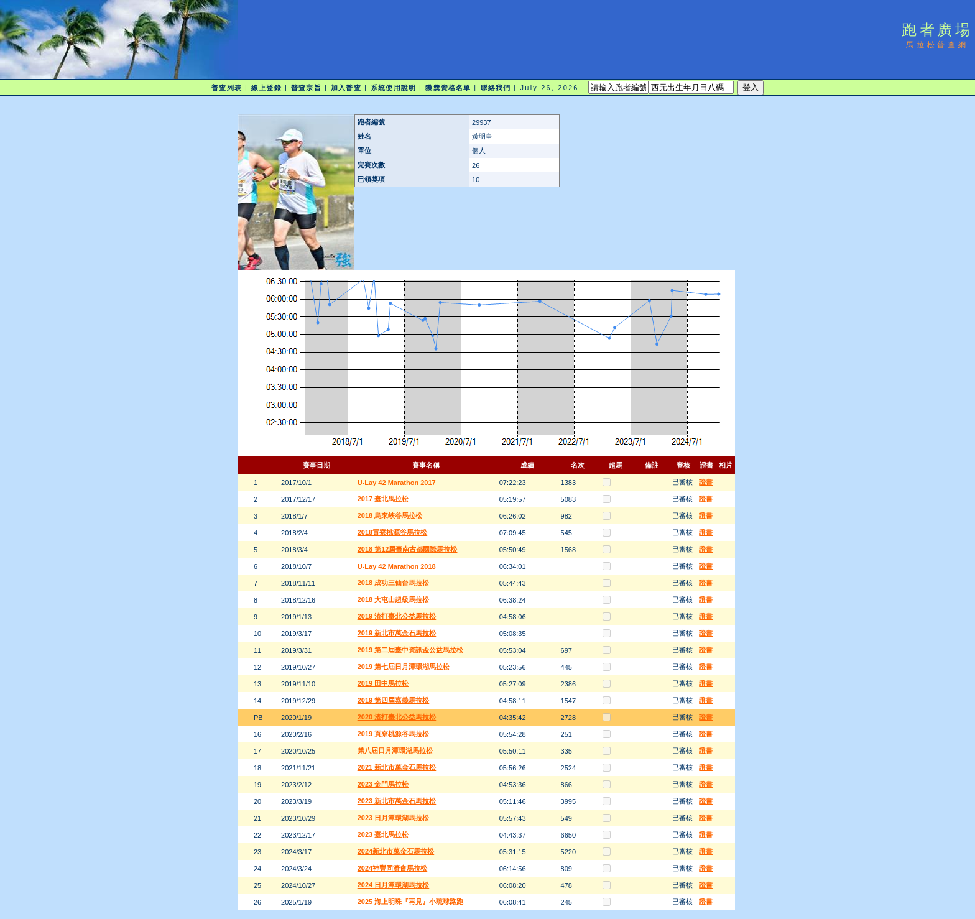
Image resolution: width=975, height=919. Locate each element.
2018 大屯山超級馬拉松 (394, 599)
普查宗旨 (306, 87)
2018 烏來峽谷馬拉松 (390, 515)
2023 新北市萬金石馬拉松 (397, 801)
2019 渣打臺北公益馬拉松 (397, 616)
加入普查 (346, 87)
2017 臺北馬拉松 (383, 498)
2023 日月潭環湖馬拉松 (394, 817)
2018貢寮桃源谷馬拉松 (392, 532)
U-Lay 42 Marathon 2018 (397, 566)
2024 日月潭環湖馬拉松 (394, 885)
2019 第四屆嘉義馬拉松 (394, 700)
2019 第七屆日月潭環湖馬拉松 (404, 666)
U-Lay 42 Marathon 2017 (397, 482)
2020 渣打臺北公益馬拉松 (397, 717)
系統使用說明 (393, 87)
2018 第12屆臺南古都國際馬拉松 (408, 549)
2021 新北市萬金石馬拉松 (397, 767)
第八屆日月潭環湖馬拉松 (395, 750)
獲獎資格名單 (448, 87)
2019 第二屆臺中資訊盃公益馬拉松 (411, 649)
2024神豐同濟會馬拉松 (392, 868)
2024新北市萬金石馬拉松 (396, 851)
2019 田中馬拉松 (383, 683)
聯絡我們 (496, 87)
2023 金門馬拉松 (383, 784)
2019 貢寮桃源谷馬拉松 (394, 733)
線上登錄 (266, 87)
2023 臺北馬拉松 (383, 834)
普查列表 (226, 87)
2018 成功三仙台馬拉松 (394, 582)
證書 (706, 482)
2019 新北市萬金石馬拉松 (397, 633)
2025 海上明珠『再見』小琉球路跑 (411, 901)
